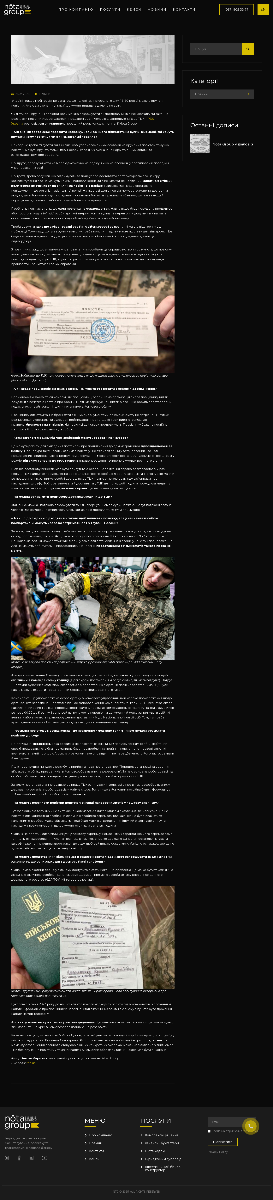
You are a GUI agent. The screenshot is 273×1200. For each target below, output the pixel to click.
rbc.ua (31, 1063)
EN (263, 9)
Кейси (134, 9)
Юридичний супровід (163, 1159)
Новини (157, 9)
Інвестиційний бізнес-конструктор (163, 1169)
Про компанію (75, 9)
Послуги (110, 9)
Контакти (184, 9)
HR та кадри (155, 1151)
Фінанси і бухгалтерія (162, 1143)
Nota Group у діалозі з (232, 144)
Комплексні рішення (162, 1135)
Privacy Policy (218, 1152)
